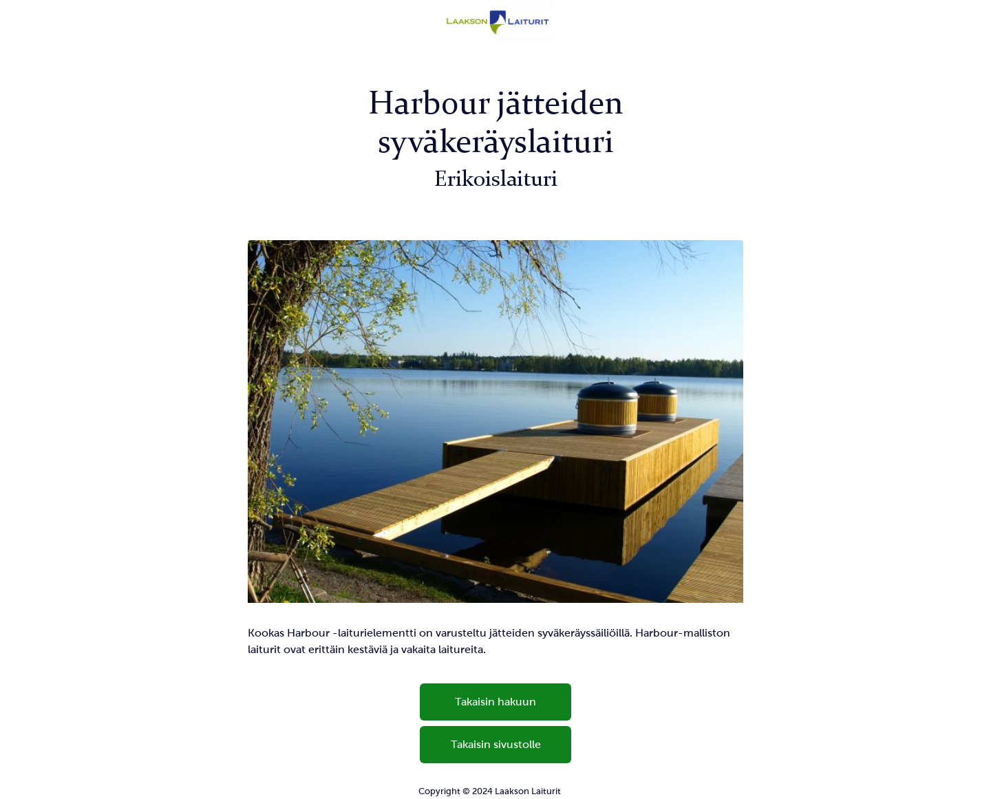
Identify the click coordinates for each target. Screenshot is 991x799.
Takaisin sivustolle (496, 744)
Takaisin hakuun (495, 701)
